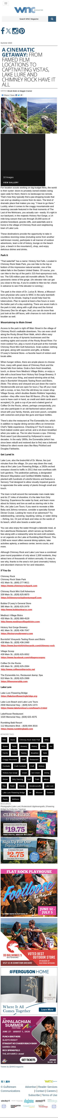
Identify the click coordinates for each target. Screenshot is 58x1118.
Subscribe (34, 1095)
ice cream (35, 773)
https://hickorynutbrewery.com (17, 633)
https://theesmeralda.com (14, 681)
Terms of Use (49, 1095)
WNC (46, 740)
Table (45, 753)
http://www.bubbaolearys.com (16, 609)
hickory (41, 766)
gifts (45, 760)
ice (30, 793)
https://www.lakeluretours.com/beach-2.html (24, 708)
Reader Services (47, 1086)
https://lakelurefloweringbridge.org (19, 696)
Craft (32, 766)
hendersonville (35, 786)
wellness (15, 799)
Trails (37, 779)
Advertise (30, 1086)
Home (12, 740)
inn (51, 746)
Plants (5, 799)
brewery (23, 746)
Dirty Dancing (17, 779)
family (5, 753)
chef (24, 760)
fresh (12, 786)
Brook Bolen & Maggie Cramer (20, 91)
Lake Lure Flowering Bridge (14, 793)
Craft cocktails (20, 766)
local (14, 753)
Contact (40, 1090)
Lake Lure (49, 786)
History (34, 746)
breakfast (34, 753)
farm (14, 746)
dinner (5, 779)
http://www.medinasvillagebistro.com (20, 621)
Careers (51, 1090)
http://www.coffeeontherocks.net (18, 669)
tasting (24, 753)
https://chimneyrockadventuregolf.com (21, 597)
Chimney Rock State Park (29, 740)
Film (4, 740)
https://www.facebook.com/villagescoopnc (23, 657)
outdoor (50, 793)
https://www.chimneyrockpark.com (19, 586)
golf (29, 779)
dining (46, 773)
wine (43, 746)
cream (24, 773)
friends (22, 786)
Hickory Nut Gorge (10, 773)
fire (4, 786)
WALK (46, 779)
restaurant (34, 760)
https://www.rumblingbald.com (17, 729)
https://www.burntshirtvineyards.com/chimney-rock (28, 645)
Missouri (39, 793)
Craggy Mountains (10, 760)
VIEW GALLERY (11, 183)
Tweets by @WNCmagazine (12, 1067)
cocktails (6, 766)
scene (5, 746)
